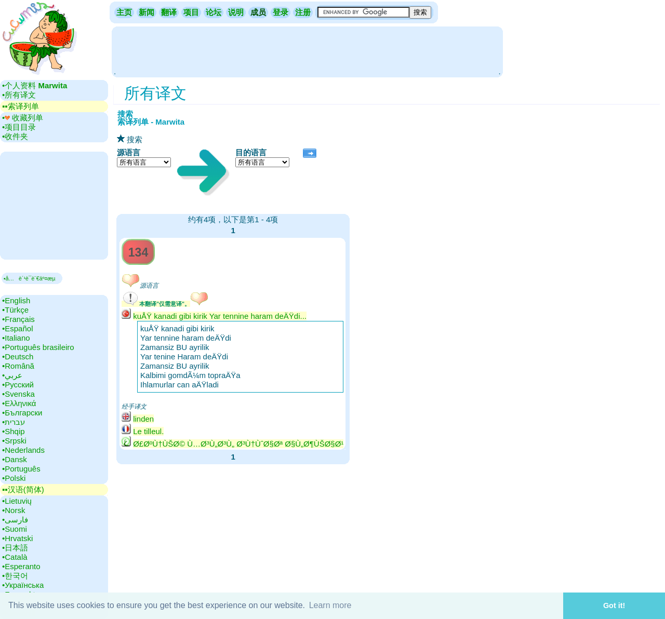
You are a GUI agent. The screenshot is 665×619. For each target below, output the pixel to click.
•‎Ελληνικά (19, 403)
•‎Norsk (13, 510)
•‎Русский (18, 384)
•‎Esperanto (21, 566)
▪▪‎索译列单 (20, 106)
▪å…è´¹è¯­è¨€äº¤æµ (32, 278)
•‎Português (21, 468)
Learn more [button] (330, 605)
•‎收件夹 (15, 136)
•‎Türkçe (15, 309)
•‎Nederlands (23, 450)
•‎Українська (23, 585)
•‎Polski (13, 478)
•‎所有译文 (19, 94)
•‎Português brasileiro (38, 347)
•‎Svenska (18, 393)
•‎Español (17, 328)
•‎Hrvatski (17, 538)
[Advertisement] (307, 51)
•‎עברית (13, 422)
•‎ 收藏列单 (22, 117)
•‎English (16, 300)
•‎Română (18, 365)
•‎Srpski (14, 440)
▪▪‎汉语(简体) (23, 489)
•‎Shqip (13, 431)
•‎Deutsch (17, 356)
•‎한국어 (15, 575)
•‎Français (18, 319)
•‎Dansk (14, 459)
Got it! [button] (614, 605)
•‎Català (15, 557)
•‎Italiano (16, 337)
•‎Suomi (14, 528)
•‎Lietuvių (17, 500)
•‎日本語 (15, 547)
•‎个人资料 (34, 85)
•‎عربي (12, 375)
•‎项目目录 (19, 127)
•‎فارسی (15, 519)
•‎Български (22, 412)
